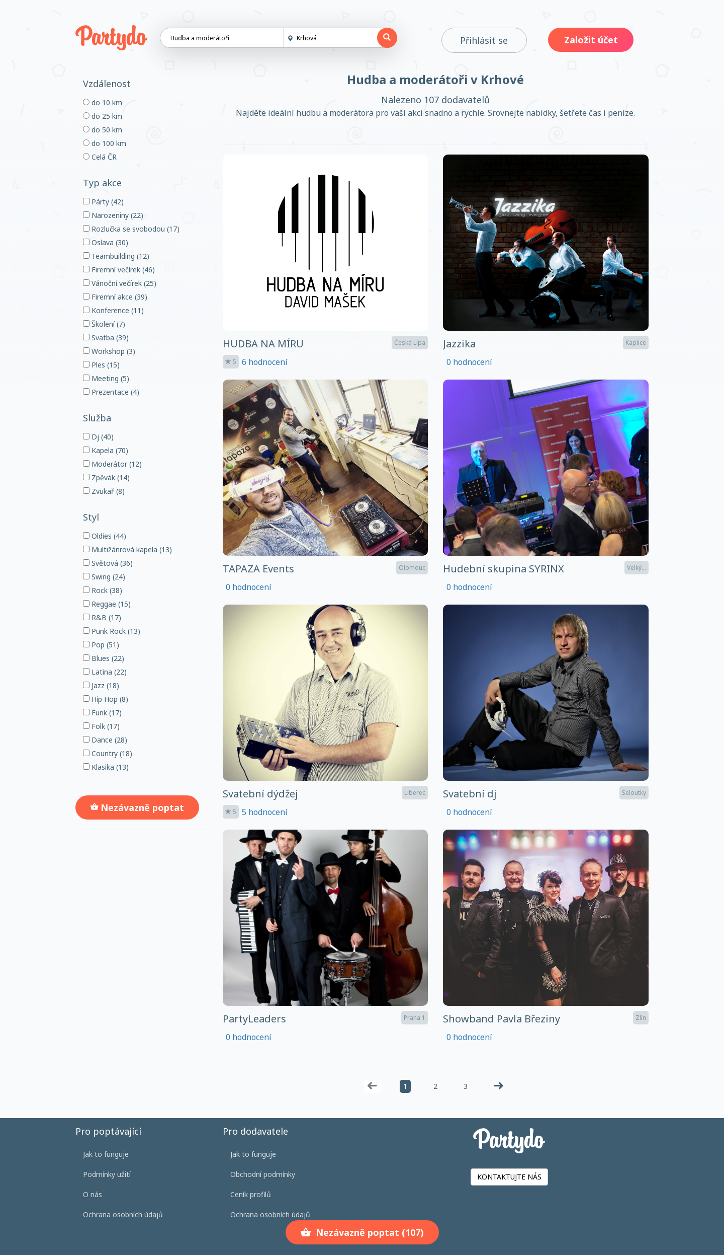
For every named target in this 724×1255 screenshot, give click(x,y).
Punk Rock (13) (111, 631)
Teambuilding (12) (116, 256)
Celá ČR (100, 157)
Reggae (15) (107, 604)
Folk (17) (101, 726)
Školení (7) (104, 324)
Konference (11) (113, 310)
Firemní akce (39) (115, 297)
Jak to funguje (106, 1154)
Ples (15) (101, 365)
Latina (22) (105, 672)
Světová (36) (108, 563)
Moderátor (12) (112, 464)
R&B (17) (102, 617)
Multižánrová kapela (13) (127, 549)
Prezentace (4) (111, 392)
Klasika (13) (106, 767)
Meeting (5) (106, 378)
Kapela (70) (105, 450)
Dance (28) (105, 740)
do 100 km (104, 143)
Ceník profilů (250, 1194)
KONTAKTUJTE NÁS (509, 1177)
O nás (92, 1194)
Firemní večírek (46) (119, 269)
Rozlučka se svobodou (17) (131, 229)
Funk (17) (102, 712)
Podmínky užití (107, 1174)
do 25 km (102, 116)
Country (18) (107, 753)
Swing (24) (104, 576)
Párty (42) (103, 201)
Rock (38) (102, 590)
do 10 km (102, 102)
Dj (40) (98, 436)
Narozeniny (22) (113, 215)
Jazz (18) (101, 685)
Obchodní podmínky (262, 1174)
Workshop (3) (109, 351)
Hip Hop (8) (105, 699)
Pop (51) (101, 644)
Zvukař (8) (104, 491)
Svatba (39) (106, 337)
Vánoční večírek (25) (119, 283)
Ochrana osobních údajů (123, 1214)
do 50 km (102, 129)
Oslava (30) (105, 242)
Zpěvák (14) (106, 477)
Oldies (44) (104, 536)
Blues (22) (103, 658)
